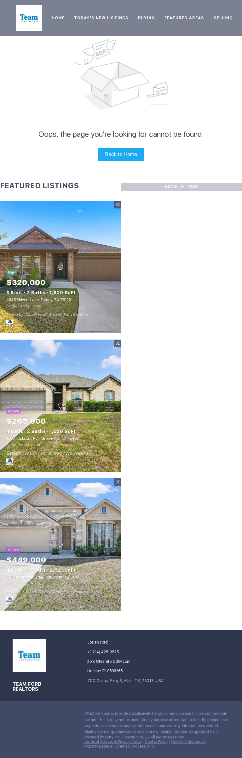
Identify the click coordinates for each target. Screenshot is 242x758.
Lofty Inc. (113, 737)
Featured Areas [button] (184, 18)
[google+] (30, 728)
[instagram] (55, 715)
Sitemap (122, 746)
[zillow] (42, 715)
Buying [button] (146, 18)
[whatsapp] (42, 728)
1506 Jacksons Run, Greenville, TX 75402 (42, 438)
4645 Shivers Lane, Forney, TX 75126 (38, 300)
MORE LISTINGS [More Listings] (181, 186)
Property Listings (98, 746)
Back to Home (121, 154)
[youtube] (67, 715)
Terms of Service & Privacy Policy (113, 741)
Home (58, 18)
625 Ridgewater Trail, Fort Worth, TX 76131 (43, 577)
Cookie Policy (156, 741)
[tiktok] (17, 728)
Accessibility (144, 746)
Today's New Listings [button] (101, 18)
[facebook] (17, 715)
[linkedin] (30, 715)
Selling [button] (223, 18)
